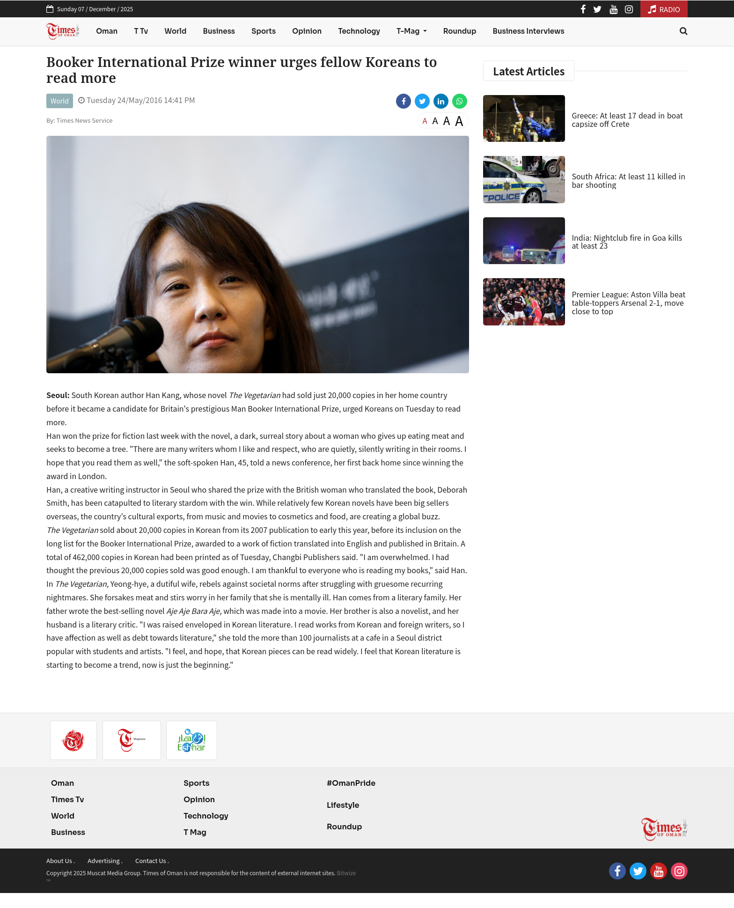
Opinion (307, 31)
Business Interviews (529, 31)
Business (219, 31)
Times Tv (67, 800)
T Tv (141, 31)
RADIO (664, 9)
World (175, 31)
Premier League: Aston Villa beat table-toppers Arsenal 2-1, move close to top (628, 302)
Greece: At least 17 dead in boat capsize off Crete (627, 119)
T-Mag (408, 31)
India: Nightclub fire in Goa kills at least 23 (627, 241)
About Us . (60, 860)
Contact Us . (152, 860)
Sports (263, 31)
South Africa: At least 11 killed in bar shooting (628, 180)
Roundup (460, 31)
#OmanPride (351, 783)
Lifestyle (343, 805)
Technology (359, 31)
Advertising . (105, 860)
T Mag (195, 832)
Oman (106, 31)
